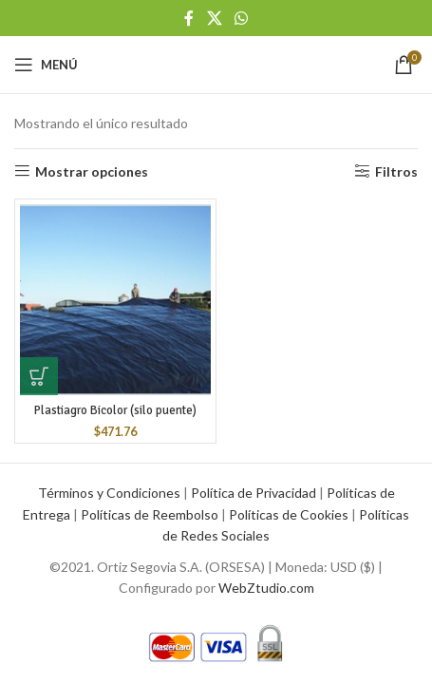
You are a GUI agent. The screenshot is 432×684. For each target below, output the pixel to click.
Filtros (396, 171)
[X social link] (214, 18)
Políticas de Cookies (288, 514)
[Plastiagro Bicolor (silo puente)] (115, 299)
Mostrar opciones (91, 171)
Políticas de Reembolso (149, 514)
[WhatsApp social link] (241, 18)
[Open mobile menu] (46, 65)
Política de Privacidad (253, 492)
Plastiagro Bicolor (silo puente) (115, 410)
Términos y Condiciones (109, 492)
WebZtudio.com (266, 588)
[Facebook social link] (189, 18)
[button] (39, 376)
